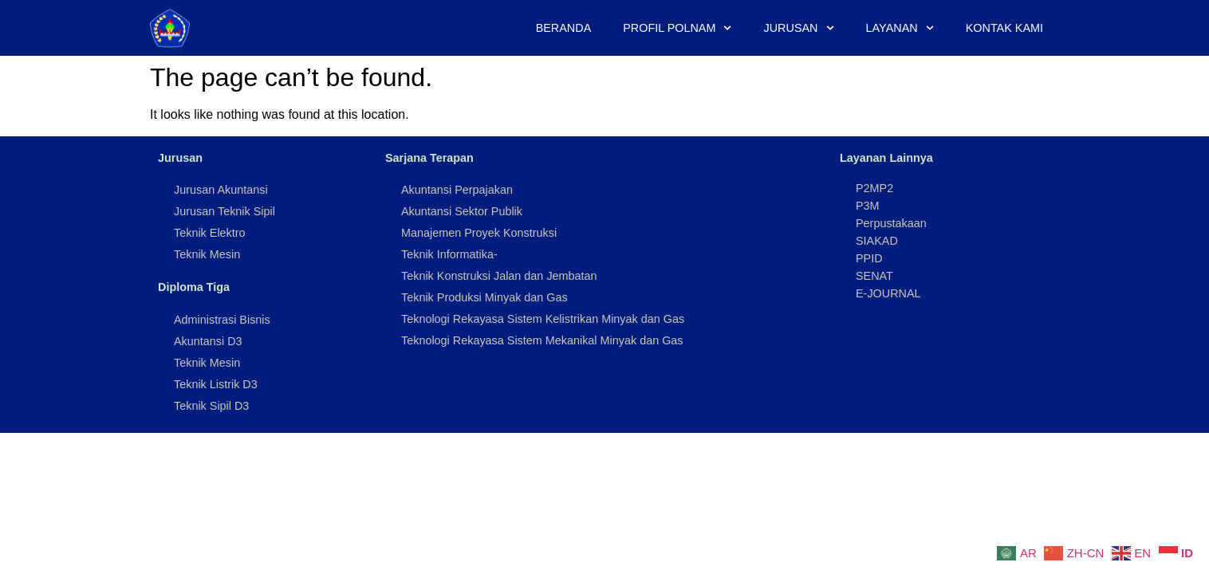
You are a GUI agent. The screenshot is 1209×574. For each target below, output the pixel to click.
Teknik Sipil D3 (211, 405)
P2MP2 (874, 188)
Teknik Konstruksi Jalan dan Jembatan (499, 275)
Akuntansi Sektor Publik (461, 211)
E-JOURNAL (888, 293)
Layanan (900, 28)
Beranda (564, 28)
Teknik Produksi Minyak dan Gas (484, 297)
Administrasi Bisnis (222, 319)
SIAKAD (877, 240)
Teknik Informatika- (449, 254)
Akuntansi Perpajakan (457, 189)
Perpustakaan (891, 223)
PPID (869, 258)
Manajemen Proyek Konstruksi (479, 232)
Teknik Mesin (207, 254)
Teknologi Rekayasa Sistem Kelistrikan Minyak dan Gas (542, 319)
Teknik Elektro (210, 232)
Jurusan (799, 28)
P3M (868, 205)
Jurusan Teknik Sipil (224, 211)
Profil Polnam (677, 28)
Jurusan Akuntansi (221, 189)
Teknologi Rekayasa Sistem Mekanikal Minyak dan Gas (542, 340)
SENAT (874, 275)
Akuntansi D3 (208, 341)
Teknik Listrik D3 (216, 384)
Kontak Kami (1004, 28)
